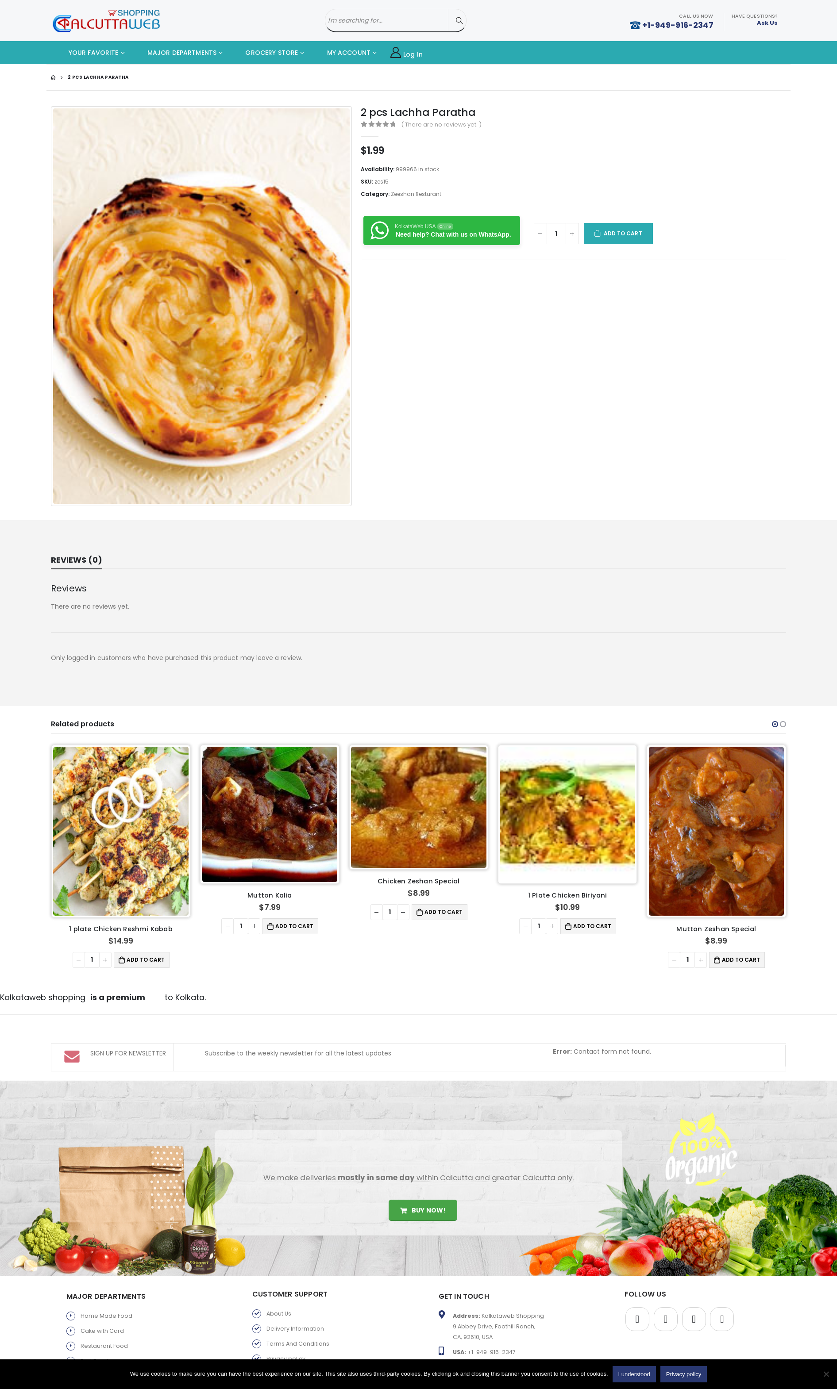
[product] (121, 801)
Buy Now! (423, 1210)
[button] (775, 724)
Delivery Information (295, 1328)
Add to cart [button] (146, 899)
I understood (634, 1374)
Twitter (666, 1319)
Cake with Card (102, 1331)
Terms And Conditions (297, 1343)
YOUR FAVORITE (87, 52)
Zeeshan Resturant (416, 194)
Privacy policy (285, 1358)
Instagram (722, 1319)
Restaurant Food (104, 1346)
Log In (406, 53)
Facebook (637, 1319)
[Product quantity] (556, 233)
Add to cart (623, 233)
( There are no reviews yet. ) (441, 124)
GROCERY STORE (265, 52)
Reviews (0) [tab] (76, 559)
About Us (278, 1313)
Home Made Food (106, 1316)
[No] (826, 1374)
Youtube (694, 1319)
